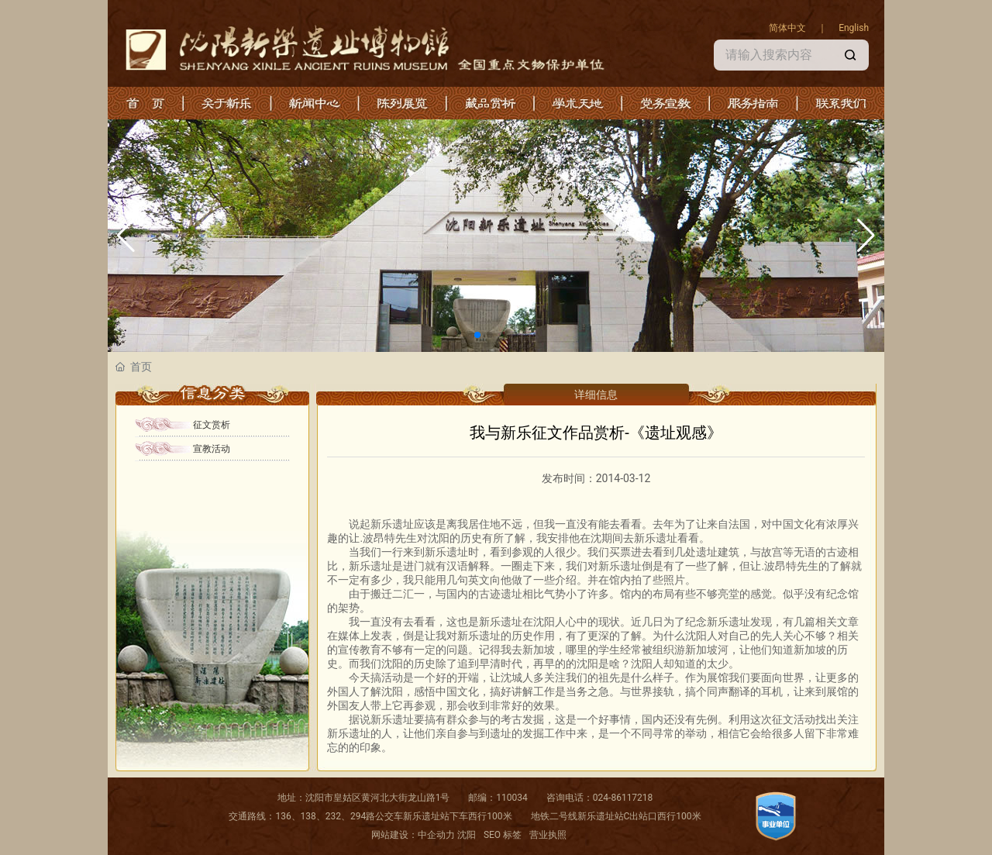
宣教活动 (211, 448)
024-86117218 (623, 797)
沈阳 (466, 834)
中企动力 (436, 834)
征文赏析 (211, 424)
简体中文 (787, 27)
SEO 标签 (503, 834)
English (852, 27)
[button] (477, 335)
